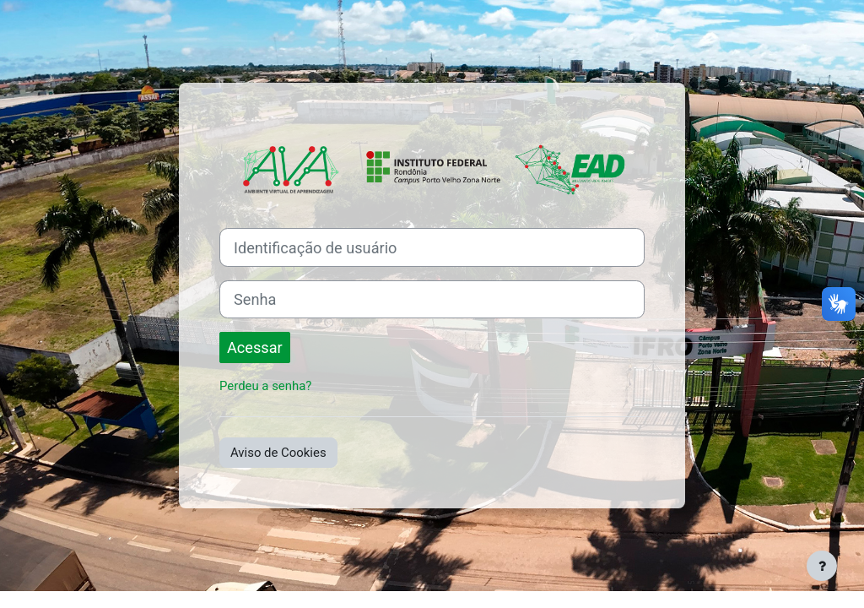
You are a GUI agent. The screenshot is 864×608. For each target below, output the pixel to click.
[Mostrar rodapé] (822, 566)
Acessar (255, 347)
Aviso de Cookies (278, 452)
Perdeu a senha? (265, 386)
